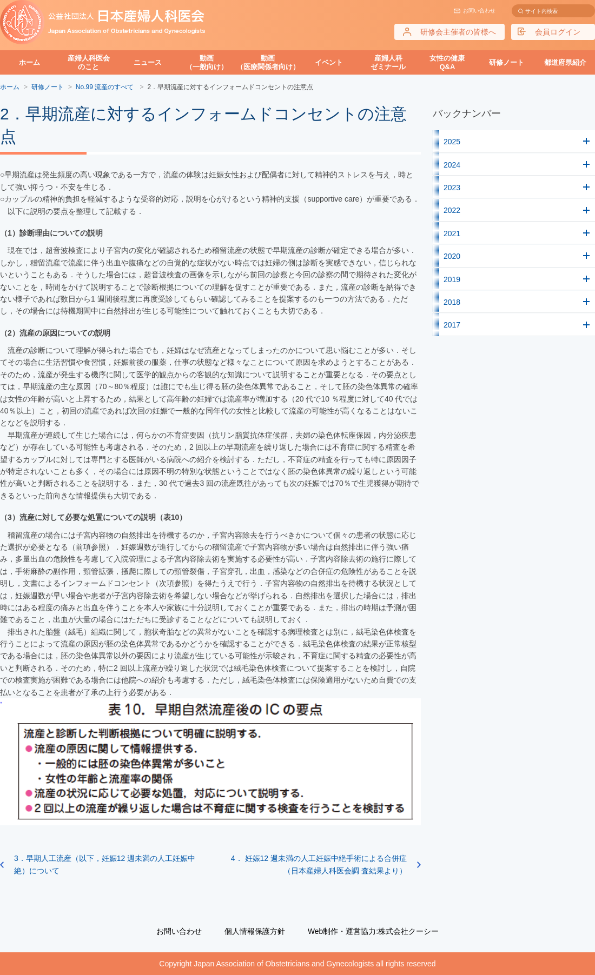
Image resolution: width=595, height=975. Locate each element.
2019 (452, 279)
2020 (452, 256)
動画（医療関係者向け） (268, 62)
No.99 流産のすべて (106, 87)
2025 (452, 141)
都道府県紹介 (565, 62)
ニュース (148, 62)
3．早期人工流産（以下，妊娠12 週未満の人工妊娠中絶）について (104, 864)
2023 (452, 187)
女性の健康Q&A (447, 62)
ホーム (29, 62)
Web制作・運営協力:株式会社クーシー (373, 931)
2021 (452, 233)
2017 (452, 324)
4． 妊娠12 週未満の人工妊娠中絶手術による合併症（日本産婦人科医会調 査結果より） (319, 864)
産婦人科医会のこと (89, 62)
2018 (452, 302)
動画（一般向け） (207, 62)
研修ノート (506, 62)
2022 (452, 210)
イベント (329, 62)
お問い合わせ (479, 11)
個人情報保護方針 (254, 931)
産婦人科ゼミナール (388, 62)
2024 (452, 165)
